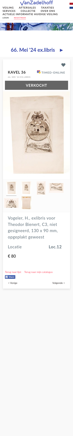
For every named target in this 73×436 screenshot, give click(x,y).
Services (9, 10)
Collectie (28, 10)
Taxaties (47, 7)
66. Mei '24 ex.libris (33, 50)
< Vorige (12, 282)
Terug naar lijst (13, 271)
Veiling (8, 7)
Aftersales (27, 7)
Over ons (48, 10)
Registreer (20, 18)
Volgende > (58, 282)
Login (6, 18)
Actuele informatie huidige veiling (30, 14)
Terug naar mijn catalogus (38, 271)
